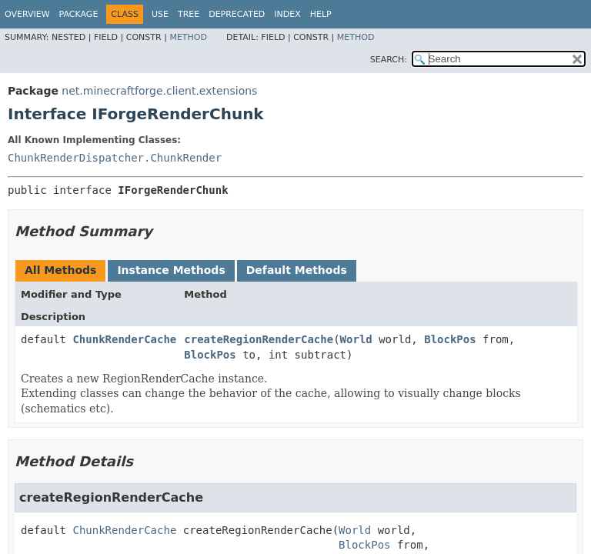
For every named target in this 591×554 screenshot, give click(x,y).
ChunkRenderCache (124, 339)
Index (287, 14)
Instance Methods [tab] (171, 270)
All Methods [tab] (60, 270)
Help (321, 14)
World (356, 339)
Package (78, 14)
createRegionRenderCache (258, 339)
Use (160, 14)
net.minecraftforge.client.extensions (159, 91)
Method (188, 37)
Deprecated (237, 14)
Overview (27, 14)
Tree (188, 14)
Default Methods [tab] (296, 270)
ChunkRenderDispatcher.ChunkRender (115, 158)
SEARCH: (388, 60)
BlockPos (450, 339)
